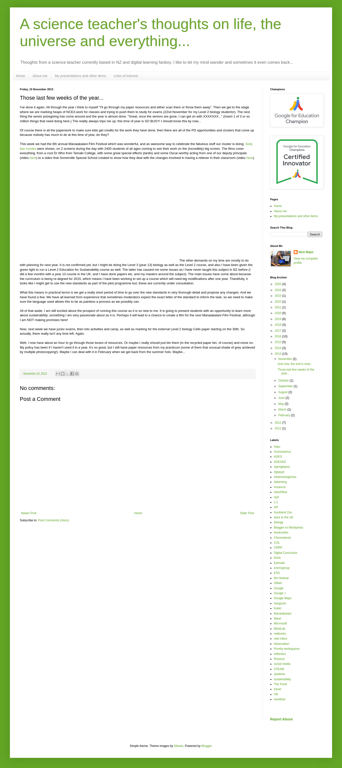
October (284, 380)
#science (279, 487)
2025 (278, 284)
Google (279, 588)
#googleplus (282, 467)
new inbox (280, 638)
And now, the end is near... (295, 364)
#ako (277, 446)
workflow (279, 699)
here (33, 158)
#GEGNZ (280, 462)
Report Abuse (281, 719)
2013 (278, 353)
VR (276, 694)
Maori (277, 618)
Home (20, 76)
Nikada (178, 746)
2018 (278, 324)
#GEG (278, 456)
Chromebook (282, 537)
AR (276, 507)
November (285, 359)
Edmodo (279, 563)
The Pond (280, 684)
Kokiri (277, 608)
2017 (278, 330)
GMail (278, 583)
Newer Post (28, 513)
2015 (278, 342)
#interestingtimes (285, 477)
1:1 (276, 502)
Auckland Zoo (283, 512)
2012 (278, 422)
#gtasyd (279, 472)
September (286, 386)
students (279, 674)
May (281, 404)
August (283, 392)
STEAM (279, 669)
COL (277, 542)
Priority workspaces (287, 648)
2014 (278, 348)
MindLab (279, 628)
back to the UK (283, 517)
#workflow (280, 492)
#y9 (276, 497)
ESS (277, 573)
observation (281, 644)
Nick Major (306, 252)
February (284, 415)
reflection (280, 654)
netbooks (280, 633)
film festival (281, 578)
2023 (278, 295)
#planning (280, 482)
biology (278, 522)
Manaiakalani (282, 613)
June (281, 398)
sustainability (282, 679)
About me (39, 76)
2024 (278, 290)
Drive (277, 558)
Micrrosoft (280, 623)
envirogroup (281, 568)
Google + (280, 593)
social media (282, 664)
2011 (278, 428)
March (282, 409)
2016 (278, 336)
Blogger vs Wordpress (288, 527)
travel (277, 689)
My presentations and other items (80, 76)
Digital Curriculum (285, 553)
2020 (278, 313)
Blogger (206, 746)
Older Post (247, 513)
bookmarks (281, 532)
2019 (278, 319)
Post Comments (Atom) (53, 520)
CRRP (278, 547)
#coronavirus (282, 451)
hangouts (280, 603)
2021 (278, 307)
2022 (278, 301)
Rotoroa (279, 659)
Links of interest (126, 76)
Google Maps (282, 598)
